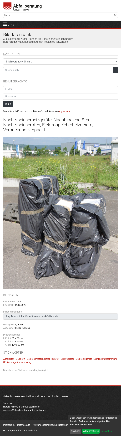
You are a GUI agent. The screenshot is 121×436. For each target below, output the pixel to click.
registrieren (65, 111)
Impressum (9, 425)
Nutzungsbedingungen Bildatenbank (51, 425)
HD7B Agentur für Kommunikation (20, 430)
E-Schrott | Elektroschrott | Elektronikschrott (37, 359)
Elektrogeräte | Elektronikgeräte (76, 359)
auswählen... (107, 431)
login (8, 103)
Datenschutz (23, 425)
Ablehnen (75, 431)
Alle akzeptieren (91, 431)
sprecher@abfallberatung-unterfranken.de (24, 410)
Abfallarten (8, 359)
